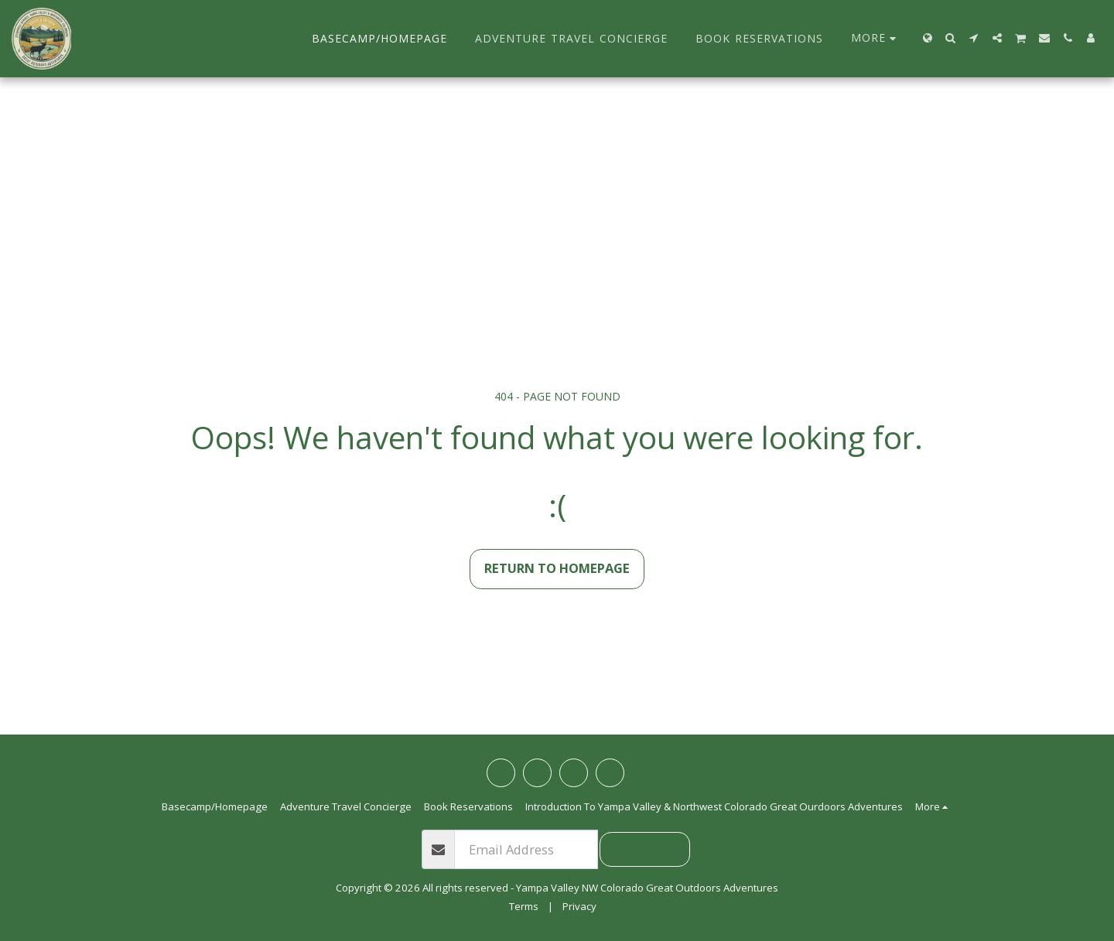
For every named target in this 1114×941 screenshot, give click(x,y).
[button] (951, 37)
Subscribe (645, 848)
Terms (523, 906)
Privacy (579, 906)
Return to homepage (557, 568)
